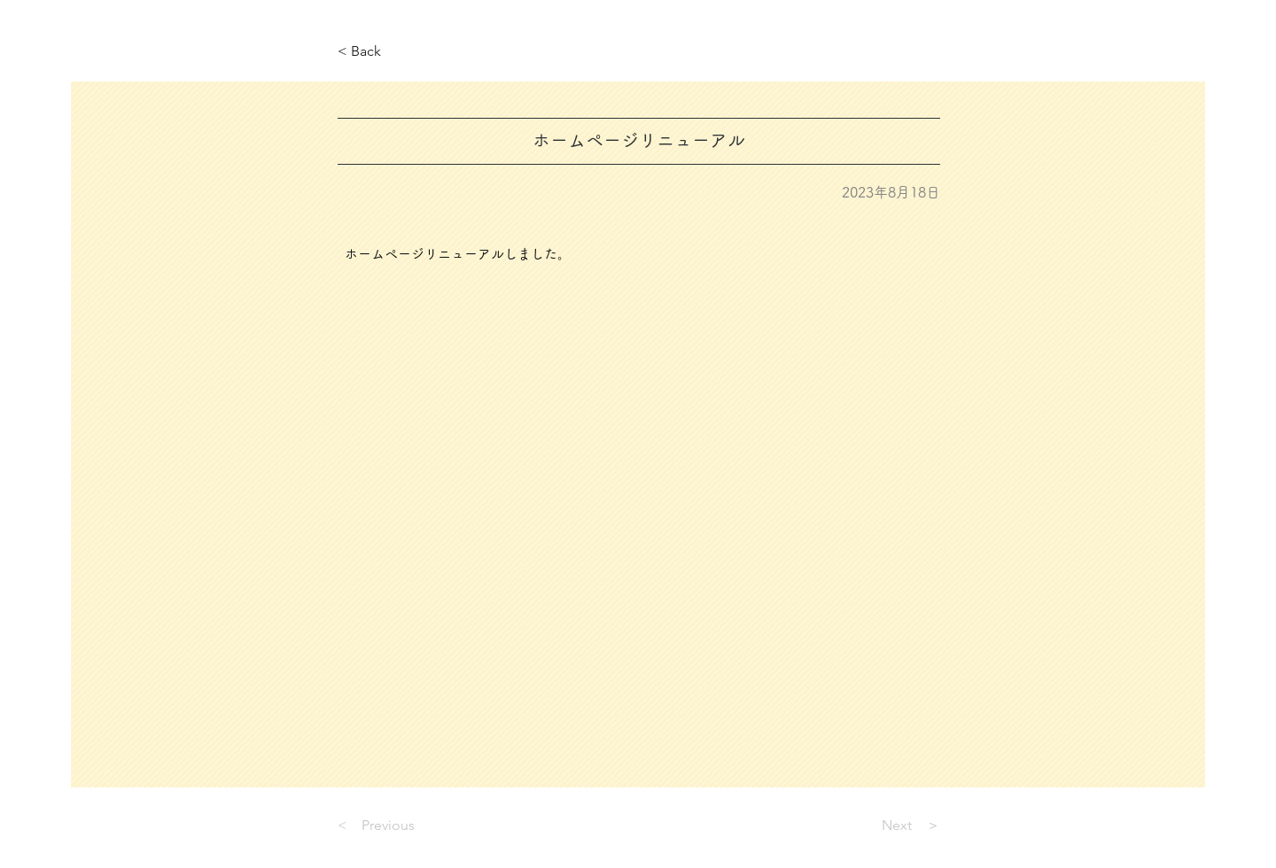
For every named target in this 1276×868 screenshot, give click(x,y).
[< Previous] (396, 826)
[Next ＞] (896, 826)
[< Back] (396, 52)
